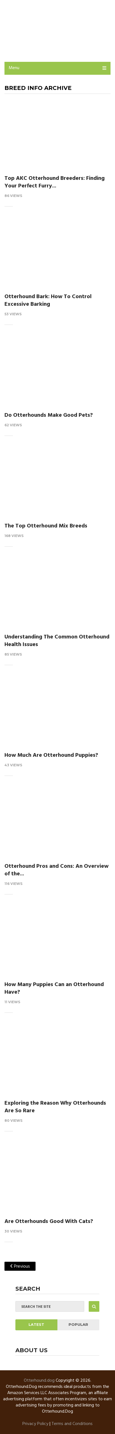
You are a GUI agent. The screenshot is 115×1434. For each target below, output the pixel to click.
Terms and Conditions (72, 1424)
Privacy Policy (35, 1424)
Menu (14, 68)
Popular (78, 1324)
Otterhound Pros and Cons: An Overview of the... (56, 870)
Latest (36, 1324)
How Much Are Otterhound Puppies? (51, 755)
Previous (20, 1266)
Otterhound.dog (39, 1380)
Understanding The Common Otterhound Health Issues (56, 641)
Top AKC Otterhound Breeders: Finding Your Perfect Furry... (54, 182)
